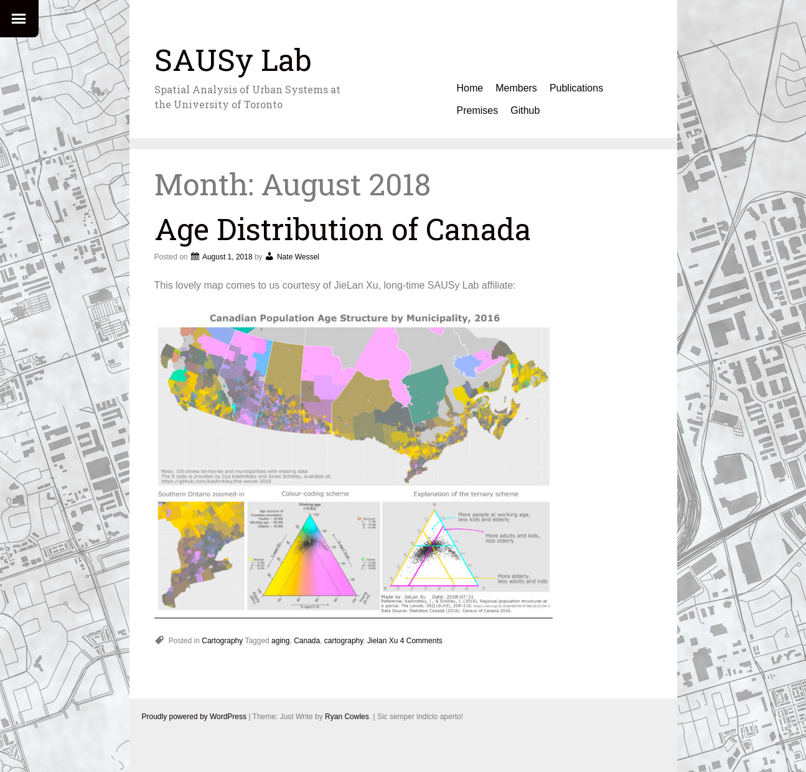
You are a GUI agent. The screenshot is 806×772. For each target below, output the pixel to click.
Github (525, 110)
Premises (478, 110)
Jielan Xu (382, 640)
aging (280, 640)
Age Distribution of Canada (342, 228)
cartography (343, 640)
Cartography (222, 640)
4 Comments (421, 640)
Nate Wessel (298, 257)
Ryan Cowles (347, 716)
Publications (576, 88)
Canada (307, 640)
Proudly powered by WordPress (194, 716)
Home (470, 88)
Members (516, 88)
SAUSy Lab (232, 59)
